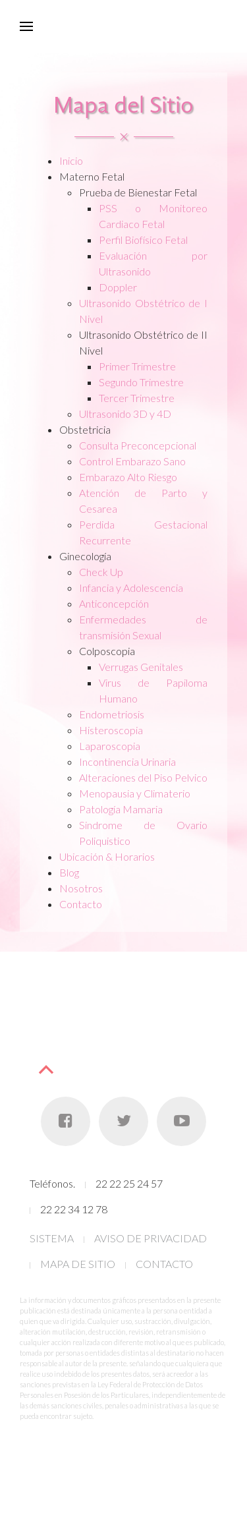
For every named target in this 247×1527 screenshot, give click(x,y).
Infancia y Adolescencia (131, 587)
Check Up (101, 571)
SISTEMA (52, 1238)
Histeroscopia (111, 730)
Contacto (80, 904)
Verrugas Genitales (141, 666)
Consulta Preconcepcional (137, 445)
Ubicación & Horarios (107, 856)
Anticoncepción (114, 603)
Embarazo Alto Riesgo (128, 477)
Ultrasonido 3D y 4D (125, 413)
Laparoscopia (109, 745)
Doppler (118, 287)
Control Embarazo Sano (132, 461)
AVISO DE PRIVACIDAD (150, 1238)
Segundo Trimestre (141, 382)
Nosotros (81, 888)
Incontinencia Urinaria (127, 761)
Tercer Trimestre (137, 397)
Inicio (71, 160)
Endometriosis (111, 714)
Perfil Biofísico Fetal (143, 239)
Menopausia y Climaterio (134, 793)
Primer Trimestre (137, 366)
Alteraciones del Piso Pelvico (143, 777)
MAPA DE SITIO (77, 1263)
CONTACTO (164, 1263)
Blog (69, 872)
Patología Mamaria (121, 809)
